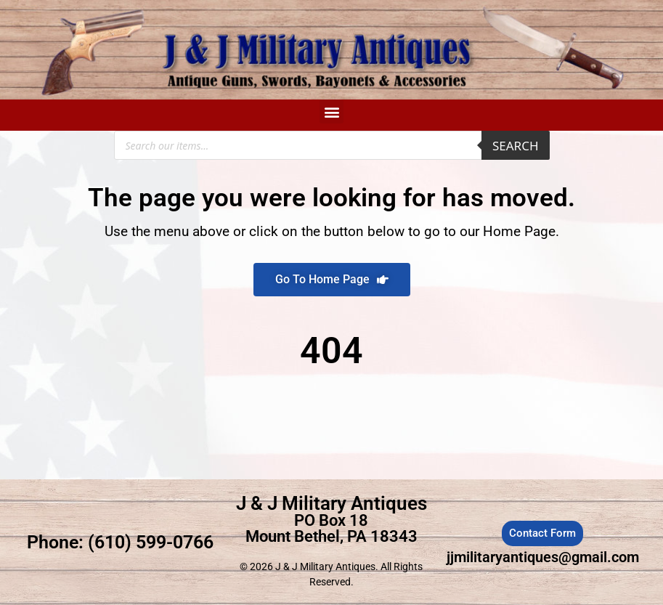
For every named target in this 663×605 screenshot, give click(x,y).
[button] (331, 111)
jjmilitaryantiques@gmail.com (543, 557)
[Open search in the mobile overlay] (332, 145)
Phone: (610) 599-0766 (120, 542)
